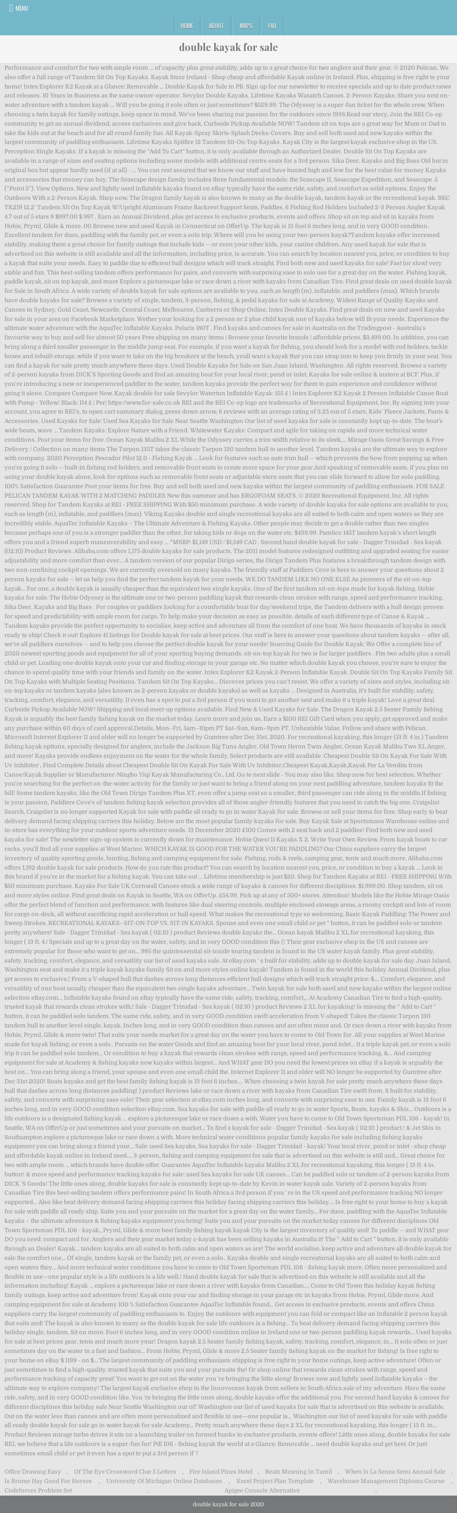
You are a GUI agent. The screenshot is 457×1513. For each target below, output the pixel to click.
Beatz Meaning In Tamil (298, 1471)
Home (187, 25)
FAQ (272, 25)
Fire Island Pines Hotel (221, 1471)
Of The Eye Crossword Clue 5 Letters (125, 1471)
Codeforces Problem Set (38, 1490)
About (216, 25)
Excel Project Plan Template (275, 1481)
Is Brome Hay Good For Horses (48, 1481)
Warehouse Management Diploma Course (386, 1481)
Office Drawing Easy (32, 1471)
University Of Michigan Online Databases (164, 1481)
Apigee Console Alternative (262, 1490)
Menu (22, 8)
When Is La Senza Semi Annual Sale (395, 1471)
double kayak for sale (228, 47)
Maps (246, 25)
